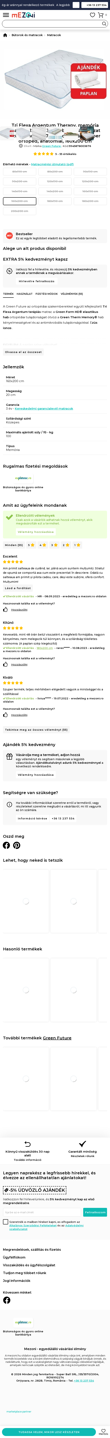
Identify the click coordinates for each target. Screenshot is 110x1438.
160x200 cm (19, 201)
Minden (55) (14, 545)
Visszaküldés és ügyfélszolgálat (29, 1265)
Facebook (6, 1300)
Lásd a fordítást (18, 588)
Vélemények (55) (72, 293)
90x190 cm (90, 171)
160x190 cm (90, 191)
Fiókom (83, 15)
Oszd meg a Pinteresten (16, 845)
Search (104, 23)
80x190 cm (19, 171)
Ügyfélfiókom (14, 1257)
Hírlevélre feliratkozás (37, 281)
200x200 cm (19, 211)
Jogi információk (16, 1281)
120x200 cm (90, 181)
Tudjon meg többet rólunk (24, 1273)
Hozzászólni (19, 609)
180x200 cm (90, 201)
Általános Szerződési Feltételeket (33, 1225)
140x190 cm (19, 191)
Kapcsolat (76, 5)
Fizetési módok (47, 293)
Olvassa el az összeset (23, 352)
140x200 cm (55, 191)
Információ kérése (32, 818)
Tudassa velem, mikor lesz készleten (49, 1432)
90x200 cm (19, 181)
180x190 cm (55, 201)
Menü (6, 15)
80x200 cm (55, 171)
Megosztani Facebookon (6, 845)
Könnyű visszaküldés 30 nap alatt (27, 1155)
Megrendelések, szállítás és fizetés (32, 1250)
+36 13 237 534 (96, 5)
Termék (8, 293)
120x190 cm (55, 181)
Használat (25, 293)
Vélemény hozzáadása (36, 531)
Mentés (103, 1433)
